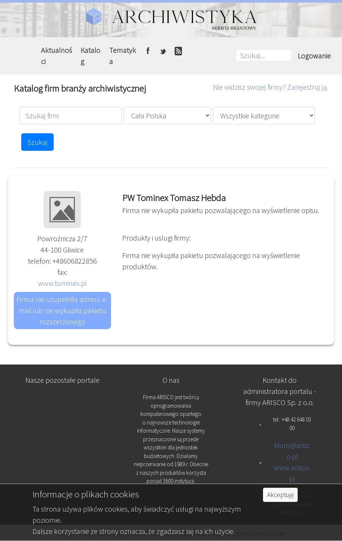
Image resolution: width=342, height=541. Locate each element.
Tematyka (122, 55)
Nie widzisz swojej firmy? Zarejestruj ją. (270, 87)
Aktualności (56, 55)
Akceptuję (280, 495)
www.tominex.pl (62, 283)
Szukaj (37, 142)
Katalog (90, 55)
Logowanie (314, 55)
